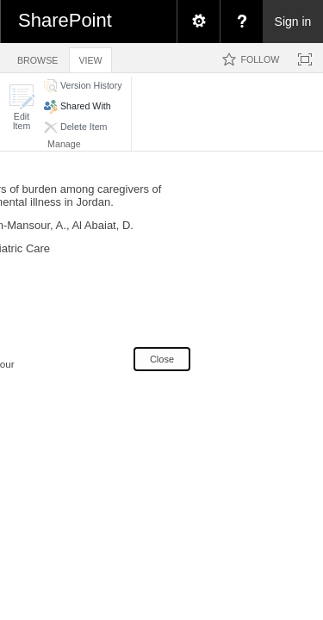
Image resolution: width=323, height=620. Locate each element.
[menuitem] (198, 21)
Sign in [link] (293, 21)
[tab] (37, 57)
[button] (21, 107)
